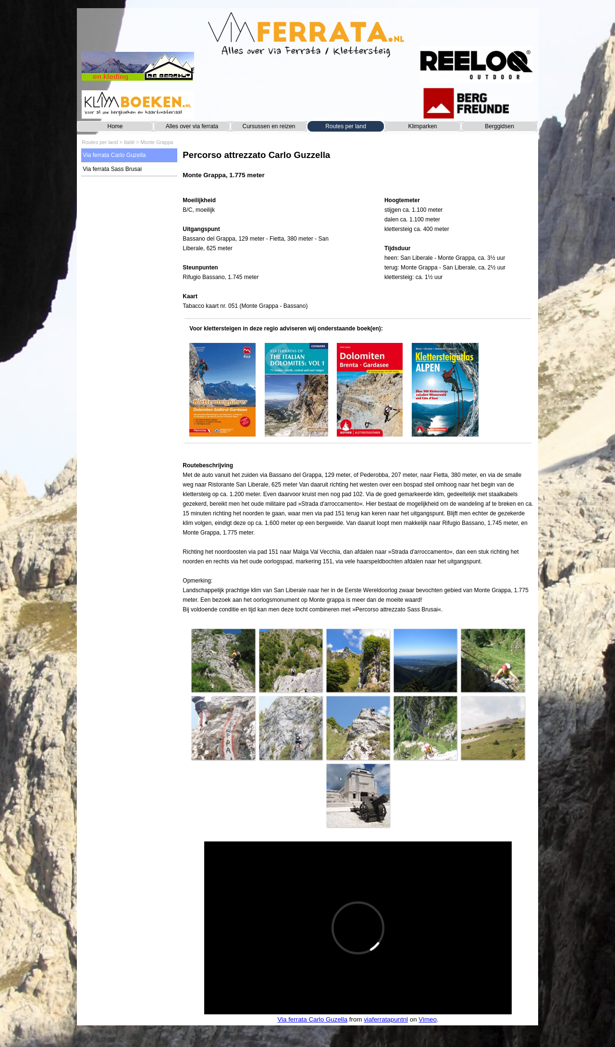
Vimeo (427, 1019)
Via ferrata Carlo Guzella (114, 155)
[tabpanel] (358, 169)
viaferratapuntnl (386, 1019)
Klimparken (422, 126)
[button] (223, 660)
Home (115, 126)
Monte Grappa (156, 142)
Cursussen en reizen (268, 126)
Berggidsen (499, 126)
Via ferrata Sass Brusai (112, 169)
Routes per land (345, 126)
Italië (129, 142)
